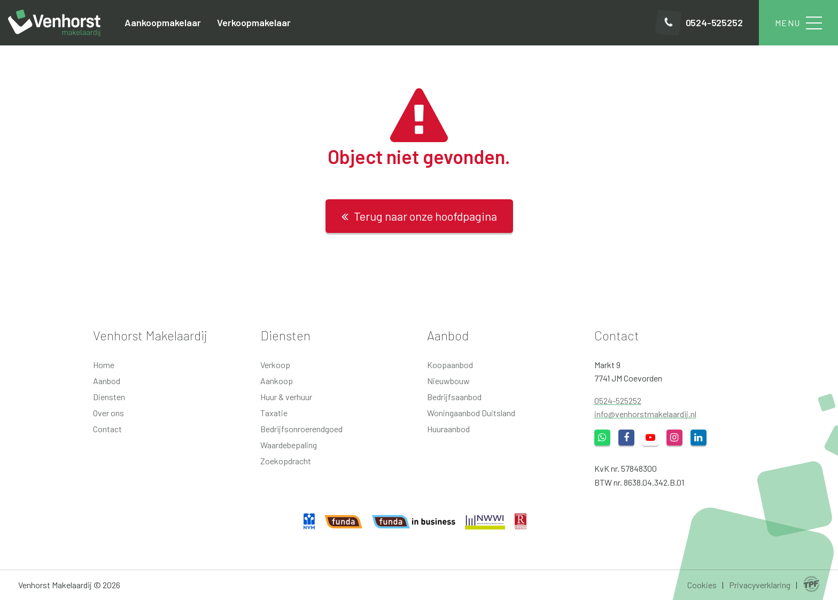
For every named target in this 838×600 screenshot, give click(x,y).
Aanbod (106, 381)
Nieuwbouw (448, 381)
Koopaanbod (450, 365)
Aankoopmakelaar (163, 22)
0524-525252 (617, 400)
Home (103, 365)
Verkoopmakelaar (254, 22)
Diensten (109, 397)
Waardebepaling (288, 445)
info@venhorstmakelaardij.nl (645, 414)
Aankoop (276, 381)
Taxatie (274, 413)
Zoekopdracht (285, 461)
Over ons (108, 413)
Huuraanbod (448, 429)
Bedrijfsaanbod (454, 397)
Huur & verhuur (286, 397)
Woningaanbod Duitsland (471, 413)
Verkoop (275, 365)
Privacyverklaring (759, 585)
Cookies (702, 585)
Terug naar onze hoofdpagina (419, 216)
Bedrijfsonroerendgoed (301, 429)
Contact (107, 429)
